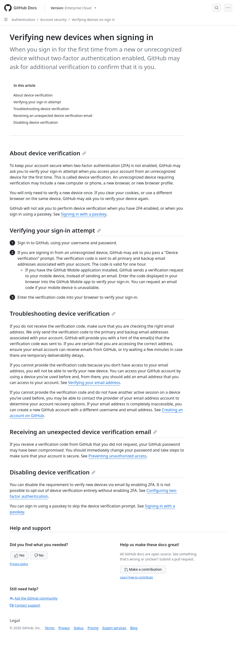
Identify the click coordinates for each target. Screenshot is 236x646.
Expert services (114, 628)
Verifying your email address (94, 382)
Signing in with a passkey (83, 214)
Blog (134, 628)
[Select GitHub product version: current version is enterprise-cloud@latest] (73, 8)
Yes (19, 555)
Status (79, 628)
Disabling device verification (52, 472)
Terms (50, 628)
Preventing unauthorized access (117, 456)
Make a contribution (143, 569)
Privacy (64, 628)
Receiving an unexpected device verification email (83, 432)
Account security (53, 19)
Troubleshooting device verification (62, 313)
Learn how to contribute (136, 577)
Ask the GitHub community (33, 598)
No (39, 555)
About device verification (48, 153)
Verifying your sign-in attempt (55, 230)
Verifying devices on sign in (93, 19)
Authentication (23, 19)
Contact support (25, 605)
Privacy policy (19, 564)
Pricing (93, 628)
